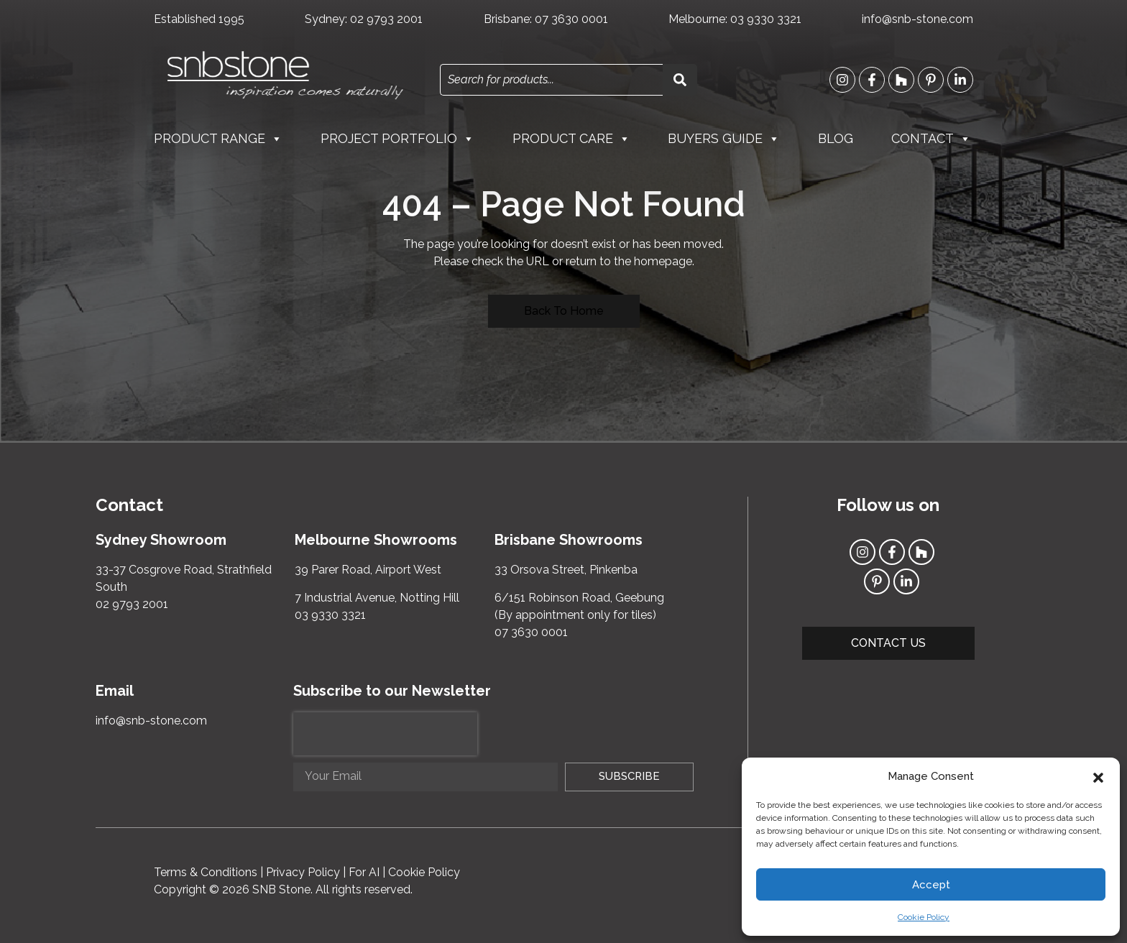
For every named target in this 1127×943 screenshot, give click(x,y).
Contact (931, 138)
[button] (1098, 776)
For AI (364, 872)
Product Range (218, 138)
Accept (931, 884)
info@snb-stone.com (917, 19)
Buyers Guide (724, 138)
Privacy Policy (303, 872)
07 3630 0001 (571, 19)
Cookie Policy (923, 917)
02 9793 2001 (386, 19)
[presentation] (385, 733)
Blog (835, 138)
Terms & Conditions (205, 872)
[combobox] (551, 80)
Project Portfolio (397, 138)
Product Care (571, 138)
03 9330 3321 (765, 19)
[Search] (680, 80)
